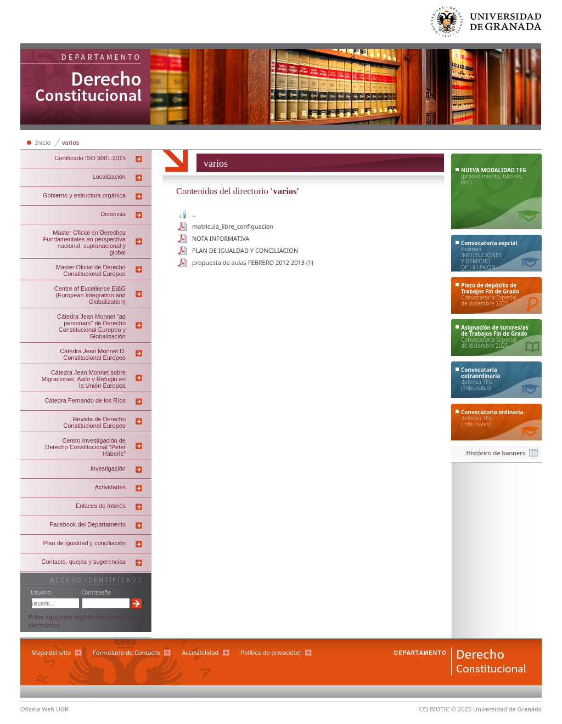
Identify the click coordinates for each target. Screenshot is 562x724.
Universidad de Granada (487, 24)
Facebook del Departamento (87, 524)
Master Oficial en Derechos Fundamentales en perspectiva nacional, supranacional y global (84, 242)
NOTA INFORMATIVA (220, 238)
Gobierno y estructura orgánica (84, 195)
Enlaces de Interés (101, 505)
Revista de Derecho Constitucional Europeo (94, 422)
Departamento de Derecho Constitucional (85, 88)
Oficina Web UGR (44, 709)
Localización (109, 176)
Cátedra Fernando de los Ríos (85, 400)
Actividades (110, 487)
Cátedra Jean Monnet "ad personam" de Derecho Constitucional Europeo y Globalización (91, 326)
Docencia (113, 214)
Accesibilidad (200, 652)
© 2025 (461, 709)
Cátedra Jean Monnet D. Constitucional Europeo (93, 354)
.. (193, 214)
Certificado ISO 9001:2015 (90, 158)
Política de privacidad (270, 652)
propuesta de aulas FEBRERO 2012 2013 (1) (252, 262)
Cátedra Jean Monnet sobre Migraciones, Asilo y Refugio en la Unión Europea (84, 379)
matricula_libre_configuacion (232, 226)
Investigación (108, 468)
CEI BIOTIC (434, 709)
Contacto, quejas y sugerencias (84, 561)
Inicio (42, 142)
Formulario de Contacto (126, 652)
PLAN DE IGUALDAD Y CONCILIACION (245, 250)
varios (70, 142)
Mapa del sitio (51, 652)
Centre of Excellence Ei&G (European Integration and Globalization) (90, 295)
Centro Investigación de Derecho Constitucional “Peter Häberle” (85, 447)
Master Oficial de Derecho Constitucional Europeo (91, 270)
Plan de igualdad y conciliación (84, 543)
